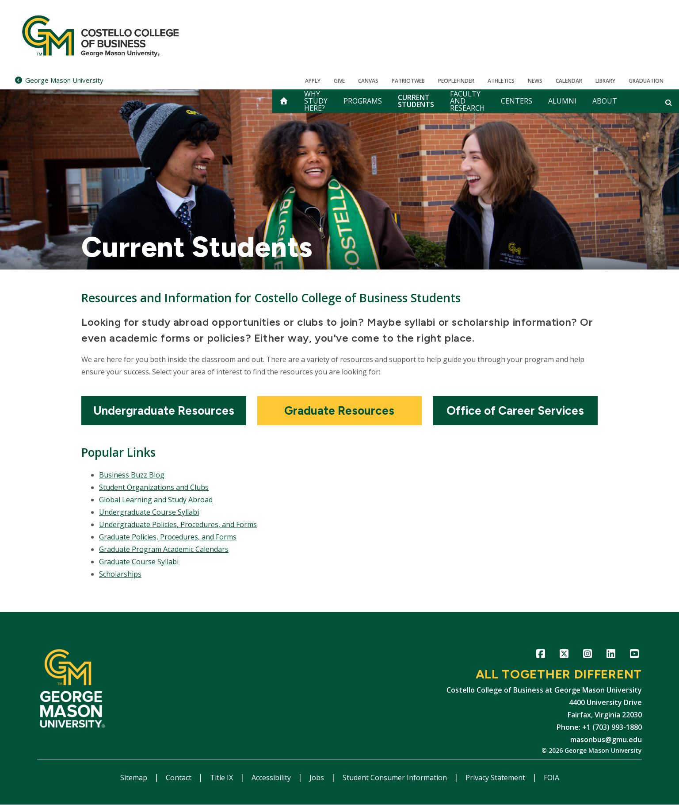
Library (605, 81)
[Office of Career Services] (515, 410)
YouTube (634, 655)
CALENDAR (569, 81)
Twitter (564, 655)
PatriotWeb (408, 81)
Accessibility (272, 777)
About (604, 101)
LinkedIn (610, 655)
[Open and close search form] (668, 102)
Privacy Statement (496, 777)
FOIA (551, 777)
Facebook (540, 655)
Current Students (416, 100)
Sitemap (134, 777)
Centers (516, 101)
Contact (179, 777)
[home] (283, 101)
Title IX (222, 777)
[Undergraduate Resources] (163, 410)
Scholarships (120, 574)
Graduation (646, 81)
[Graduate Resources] (339, 410)
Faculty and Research (467, 101)
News (535, 81)
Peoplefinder (456, 81)
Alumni (562, 101)
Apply (312, 81)
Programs (362, 101)
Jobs (317, 777)
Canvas (368, 81)
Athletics (501, 81)
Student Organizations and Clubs (154, 487)
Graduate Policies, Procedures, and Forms (168, 537)
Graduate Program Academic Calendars (164, 549)
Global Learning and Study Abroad (156, 500)
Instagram (587, 655)
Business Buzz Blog (131, 475)
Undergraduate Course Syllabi (149, 512)
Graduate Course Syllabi (139, 561)
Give (339, 81)
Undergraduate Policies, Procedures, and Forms (178, 524)
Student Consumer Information (396, 777)
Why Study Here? (316, 101)
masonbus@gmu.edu (606, 739)
